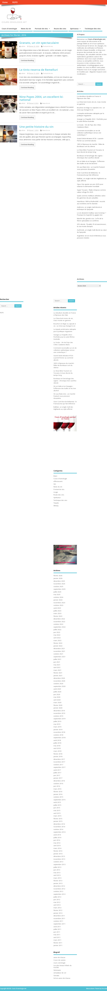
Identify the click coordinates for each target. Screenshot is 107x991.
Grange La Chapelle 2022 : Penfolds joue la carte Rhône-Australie (92, 120)
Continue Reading (27, 60)
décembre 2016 (59, 781)
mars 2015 (57, 816)
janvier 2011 (58, 945)
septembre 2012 (59, 894)
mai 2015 (57, 810)
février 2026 (58, 576)
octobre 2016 (58, 783)
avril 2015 (57, 813)
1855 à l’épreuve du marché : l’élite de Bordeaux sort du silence (90, 145)
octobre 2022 (58, 624)
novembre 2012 (59, 889)
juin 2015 (57, 808)
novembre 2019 (59, 713)
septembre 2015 (59, 800)
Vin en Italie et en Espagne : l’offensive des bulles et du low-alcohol (90, 162)
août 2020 (57, 689)
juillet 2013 (57, 867)
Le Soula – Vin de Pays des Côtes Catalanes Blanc (63, 343)
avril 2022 (57, 638)
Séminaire (57, 970)
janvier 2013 (58, 883)
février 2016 (58, 792)
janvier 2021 (58, 675)
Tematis (56, 975)
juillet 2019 (57, 721)
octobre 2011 (58, 921)
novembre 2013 (59, 859)
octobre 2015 (58, 797)
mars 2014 (57, 848)
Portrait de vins (41, 28)
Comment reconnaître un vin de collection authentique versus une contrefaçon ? (89, 133)
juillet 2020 (57, 692)
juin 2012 (57, 899)
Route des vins (60, 28)
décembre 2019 (59, 711)
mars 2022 (57, 640)
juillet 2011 (57, 929)
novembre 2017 (59, 762)
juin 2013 (57, 870)
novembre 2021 (59, 651)
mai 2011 (57, 935)
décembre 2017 (59, 759)
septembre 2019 (59, 719)
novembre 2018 (59, 732)
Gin (55, 484)
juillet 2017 (57, 773)
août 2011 (57, 927)
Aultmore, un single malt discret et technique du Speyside (89, 208)
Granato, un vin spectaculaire (39, 43)
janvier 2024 (58, 600)
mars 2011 (57, 940)
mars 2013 (57, 878)
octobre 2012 (58, 891)
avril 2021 (57, 667)
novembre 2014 (59, 827)
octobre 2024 (58, 597)
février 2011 (58, 943)
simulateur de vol (60, 973)
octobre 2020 (58, 684)
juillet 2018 (57, 743)
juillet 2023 (57, 611)
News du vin (26, 28)
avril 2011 (57, 937)
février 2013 (58, 881)
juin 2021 (57, 662)
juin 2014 (57, 840)
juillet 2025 (57, 592)
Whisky (56, 506)
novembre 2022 (59, 622)
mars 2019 (57, 727)
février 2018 (58, 754)
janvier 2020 (58, 708)
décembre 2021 (59, 648)
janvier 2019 (58, 729)
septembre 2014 (59, 832)
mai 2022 (57, 635)
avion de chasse (59, 957)
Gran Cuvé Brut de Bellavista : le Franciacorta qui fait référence (88, 174)
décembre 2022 (59, 619)
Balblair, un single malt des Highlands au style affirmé (63, 408)
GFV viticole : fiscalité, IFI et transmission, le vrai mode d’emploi (91, 225)
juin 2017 (57, 775)
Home (5, 2)
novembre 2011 (59, 918)
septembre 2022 (59, 627)
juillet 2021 (57, 659)
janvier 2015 (58, 821)
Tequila (56, 503)
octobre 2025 (58, 586)
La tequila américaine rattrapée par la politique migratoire (90, 114)
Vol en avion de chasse (62, 978)
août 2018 (57, 740)
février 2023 (58, 616)
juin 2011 (57, 932)
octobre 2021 (58, 654)
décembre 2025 (59, 581)
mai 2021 (57, 665)
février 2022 (58, 643)
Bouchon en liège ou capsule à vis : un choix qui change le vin (91, 109)
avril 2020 (57, 700)
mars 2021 (57, 670)
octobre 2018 (58, 735)
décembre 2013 (59, 856)
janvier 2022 (58, 646)
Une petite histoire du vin (36, 127)
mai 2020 (57, 697)
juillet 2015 (57, 805)
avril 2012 (57, 905)
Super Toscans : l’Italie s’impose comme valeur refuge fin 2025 (91, 191)
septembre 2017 (59, 767)
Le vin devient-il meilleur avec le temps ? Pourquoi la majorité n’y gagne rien (91, 214)
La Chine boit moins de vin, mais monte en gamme (63, 319)
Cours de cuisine (59, 960)
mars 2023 (57, 613)
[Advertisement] (91, 258)
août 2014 (57, 835)
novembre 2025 (59, 584)
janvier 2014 (58, 854)
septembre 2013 (59, 864)
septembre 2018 (59, 738)
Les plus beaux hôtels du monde (63, 966)
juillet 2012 (57, 897)
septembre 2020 (59, 686)
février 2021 (58, 673)
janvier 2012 (58, 913)
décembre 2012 (59, 886)
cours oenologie (59, 963)
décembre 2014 (59, 824)
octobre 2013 (58, 862)
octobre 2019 (58, 716)
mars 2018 (57, 751)
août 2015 (57, 802)
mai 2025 (57, 594)
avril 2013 (57, 875)
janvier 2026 (58, 578)
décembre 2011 (59, 916)
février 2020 (58, 705)
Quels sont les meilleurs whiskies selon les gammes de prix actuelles (91, 197)
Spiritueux (74, 28)
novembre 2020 (59, 681)
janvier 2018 (58, 756)
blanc (55, 476)
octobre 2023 (58, 605)
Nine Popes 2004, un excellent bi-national (41, 98)
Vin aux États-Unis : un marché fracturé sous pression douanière (91, 168)
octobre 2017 (58, 765)
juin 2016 (57, 786)
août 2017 (57, 770)
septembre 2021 (59, 657)
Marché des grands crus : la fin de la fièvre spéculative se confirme (90, 219)
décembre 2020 (59, 678)
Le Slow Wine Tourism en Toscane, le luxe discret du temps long (90, 151)
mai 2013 (57, 873)
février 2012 (58, 910)
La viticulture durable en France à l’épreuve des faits (89, 97)
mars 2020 (57, 702)
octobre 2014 (58, 829)
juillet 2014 (57, 837)
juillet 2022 (57, 630)
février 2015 (58, 819)
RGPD (15, 2)
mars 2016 (57, 789)
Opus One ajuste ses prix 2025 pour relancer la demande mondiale (90, 185)
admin (23, 46)
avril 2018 (57, 748)
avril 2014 (57, 845)
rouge (56, 492)
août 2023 (57, 608)
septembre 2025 (59, 589)
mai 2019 (57, 724)
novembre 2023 (59, 603)
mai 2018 (57, 746)
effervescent (58, 481)
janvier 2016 (58, 794)
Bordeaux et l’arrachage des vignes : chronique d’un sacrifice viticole (90, 157)
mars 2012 (57, 908)
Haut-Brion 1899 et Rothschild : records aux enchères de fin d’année (91, 202)
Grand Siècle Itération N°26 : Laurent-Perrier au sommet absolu (90, 139)
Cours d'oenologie (9, 28)
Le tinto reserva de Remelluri (38, 70)
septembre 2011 (59, 924)
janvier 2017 (58, 778)
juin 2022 (57, 632)
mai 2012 (57, 902)
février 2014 (58, 851)
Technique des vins (93, 28)
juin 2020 (57, 694)
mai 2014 (57, 843)
